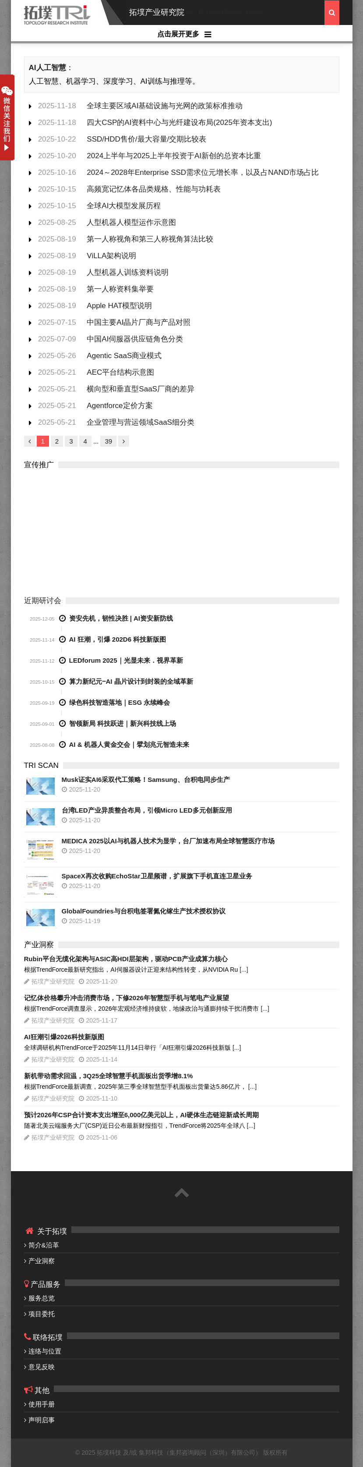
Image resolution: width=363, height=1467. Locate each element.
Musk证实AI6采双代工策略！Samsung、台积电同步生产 (146, 779)
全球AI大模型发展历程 (124, 206)
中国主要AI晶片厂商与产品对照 (138, 322)
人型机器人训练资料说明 (128, 272)
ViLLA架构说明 (111, 256)
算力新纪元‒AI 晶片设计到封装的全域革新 (131, 681)
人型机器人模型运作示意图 (131, 222)
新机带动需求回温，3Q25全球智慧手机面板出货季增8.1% (108, 1076)
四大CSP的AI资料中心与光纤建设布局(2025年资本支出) (179, 122)
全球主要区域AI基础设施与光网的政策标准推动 (165, 106)
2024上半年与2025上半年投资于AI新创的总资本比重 (174, 156)
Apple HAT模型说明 (119, 306)
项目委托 (41, 1314)
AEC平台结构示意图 (120, 372)
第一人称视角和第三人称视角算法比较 (150, 239)
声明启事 (41, 1420)
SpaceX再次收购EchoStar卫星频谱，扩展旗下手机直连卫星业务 (157, 876)
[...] (244, 969)
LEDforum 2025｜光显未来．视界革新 (126, 660)
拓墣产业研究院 (156, 12)
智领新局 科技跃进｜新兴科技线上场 (122, 723)
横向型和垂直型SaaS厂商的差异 (140, 389)
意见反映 (41, 1367)
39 (108, 441)
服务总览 (41, 1298)
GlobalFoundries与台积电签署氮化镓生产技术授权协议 (144, 911)
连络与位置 (44, 1351)
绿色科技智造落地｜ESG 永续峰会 (119, 702)
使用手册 (41, 1404)
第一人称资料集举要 (120, 289)
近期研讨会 (42, 601)
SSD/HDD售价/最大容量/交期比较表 (146, 139)
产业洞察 (41, 1261)
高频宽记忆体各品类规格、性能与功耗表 (154, 189)
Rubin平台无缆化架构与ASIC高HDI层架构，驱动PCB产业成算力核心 (126, 959)
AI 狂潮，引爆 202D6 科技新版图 (117, 639)
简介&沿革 (43, 1245)
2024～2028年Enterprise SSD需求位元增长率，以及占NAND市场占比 (203, 172)
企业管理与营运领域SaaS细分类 (140, 422)
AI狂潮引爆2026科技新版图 (64, 1037)
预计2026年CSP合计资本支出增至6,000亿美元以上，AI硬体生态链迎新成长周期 (141, 1115)
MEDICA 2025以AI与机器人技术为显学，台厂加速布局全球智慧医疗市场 (168, 841)
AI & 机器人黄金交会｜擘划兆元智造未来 (129, 744)
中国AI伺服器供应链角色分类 (135, 339)
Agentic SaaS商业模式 (124, 356)
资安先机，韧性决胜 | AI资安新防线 (121, 618)
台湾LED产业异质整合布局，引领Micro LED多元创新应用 (147, 810)
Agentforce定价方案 (119, 405)
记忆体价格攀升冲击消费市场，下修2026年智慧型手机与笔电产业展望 (126, 998)
